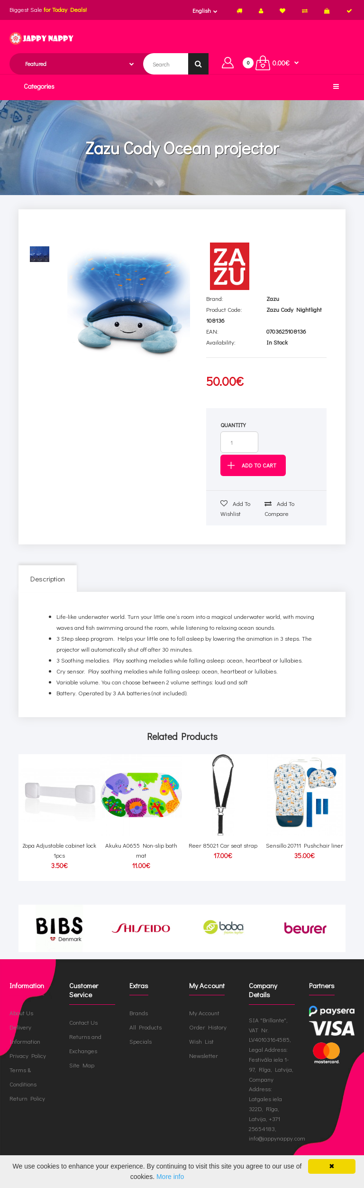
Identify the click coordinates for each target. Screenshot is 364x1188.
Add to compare (279, 508)
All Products (145, 1027)
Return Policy (27, 1098)
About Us (21, 1013)
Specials (140, 1041)
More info (170, 1176)
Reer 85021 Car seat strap (223, 845)
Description (47, 578)
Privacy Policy (27, 1055)
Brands (138, 1013)
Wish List (201, 1041)
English (201, 10)
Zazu (272, 298)
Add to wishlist (235, 508)
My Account (204, 1013)
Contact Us (83, 1022)
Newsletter (203, 1055)
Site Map (81, 1065)
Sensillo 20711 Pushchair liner (304, 845)
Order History (208, 1027)
